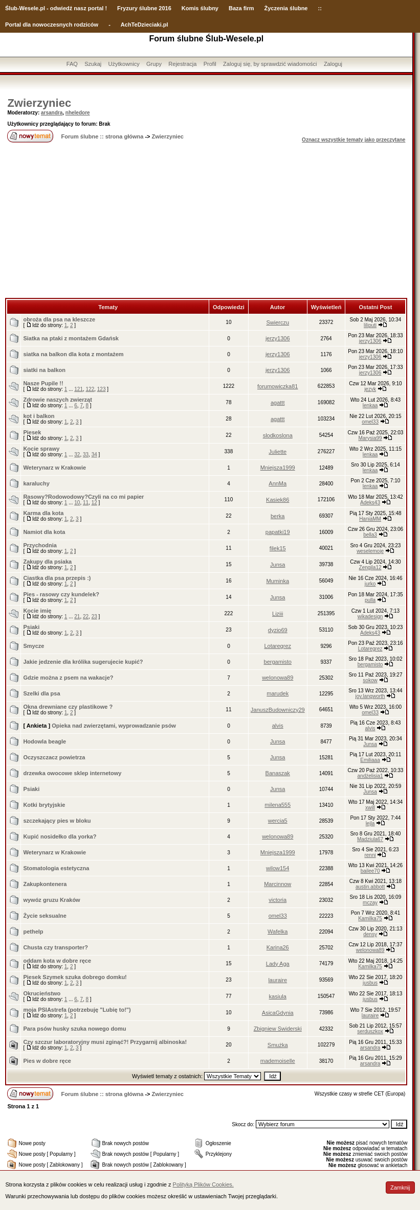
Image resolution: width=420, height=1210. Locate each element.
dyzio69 (278, 630)
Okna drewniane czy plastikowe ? (68, 707)
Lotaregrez (277, 646)
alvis (277, 726)
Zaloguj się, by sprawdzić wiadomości (270, 64)
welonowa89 (277, 677)
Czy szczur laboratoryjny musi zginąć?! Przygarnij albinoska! (105, 1042)
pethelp (33, 931)
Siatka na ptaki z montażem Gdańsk (70, 338)
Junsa (277, 565)
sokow (370, 680)
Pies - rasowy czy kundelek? (61, 594)
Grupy (154, 64)
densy (370, 934)
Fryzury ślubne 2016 (144, 8)
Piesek (32, 432)
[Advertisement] (206, 221)
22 (86, 616)
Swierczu (277, 322)
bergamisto (278, 662)
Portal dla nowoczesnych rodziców (51, 24)
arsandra (51, 112)
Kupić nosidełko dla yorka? (59, 836)
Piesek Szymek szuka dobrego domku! (74, 977)
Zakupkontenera (45, 884)
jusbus (370, 983)
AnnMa (277, 483)
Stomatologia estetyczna (56, 868)
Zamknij (400, 1187)
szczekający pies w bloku (57, 821)
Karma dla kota (43, 513)
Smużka (278, 1045)
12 (94, 502)
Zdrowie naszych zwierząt (57, 400)
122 (90, 389)
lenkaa (370, 405)
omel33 (370, 422)
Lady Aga (278, 964)
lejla (370, 823)
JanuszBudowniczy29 (278, 710)
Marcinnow (277, 884)
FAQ (72, 64)
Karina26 (278, 947)
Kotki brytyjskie (44, 805)
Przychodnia (39, 545)
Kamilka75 (370, 918)
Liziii (277, 614)
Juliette (277, 452)
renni (369, 855)
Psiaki (31, 627)
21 (77, 616)
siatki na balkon (44, 370)
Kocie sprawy (41, 449)
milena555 (277, 805)
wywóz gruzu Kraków (51, 900)
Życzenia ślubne (286, 8)
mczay (370, 902)
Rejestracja (182, 64)
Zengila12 (370, 567)
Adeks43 (370, 502)
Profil (210, 64)
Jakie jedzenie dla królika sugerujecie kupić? (83, 662)
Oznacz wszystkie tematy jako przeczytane (353, 140)
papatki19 (278, 532)
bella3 (370, 535)
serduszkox (370, 1031)
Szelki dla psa (41, 693)
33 (86, 454)
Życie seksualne (44, 916)
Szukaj (92, 64)
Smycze (33, 646)
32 (77, 454)
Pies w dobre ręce (47, 1061)
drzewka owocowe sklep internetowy (72, 773)
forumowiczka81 (277, 386)
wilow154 (277, 868)
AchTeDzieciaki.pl (144, 24)
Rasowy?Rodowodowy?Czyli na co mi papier (83, 497)
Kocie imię (37, 611)
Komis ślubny (200, 8)
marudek (278, 693)
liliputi (370, 325)
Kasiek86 (277, 500)
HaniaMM (370, 519)
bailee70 (370, 871)
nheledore (77, 112)
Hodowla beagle (44, 741)
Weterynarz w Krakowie (54, 467)
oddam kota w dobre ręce (57, 961)
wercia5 (278, 821)
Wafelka (278, 931)
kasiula (277, 996)
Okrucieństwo (41, 993)
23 (94, 616)
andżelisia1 (370, 776)
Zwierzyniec (39, 103)
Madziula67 (370, 839)
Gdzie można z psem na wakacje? (68, 677)
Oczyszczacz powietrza (54, 757)
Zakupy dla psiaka (47, 562)
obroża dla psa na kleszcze (59, 319)
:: (319, 8)
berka (278, 516)
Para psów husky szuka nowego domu (74, 1029)
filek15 (278, 548)
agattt (278, 403)
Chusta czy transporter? (55, 947)
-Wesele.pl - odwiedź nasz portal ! (62, 8)
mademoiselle (277, 1061)
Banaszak (278, 773)
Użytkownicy (124, 64)
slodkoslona (278, 435)
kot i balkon (38, 416)
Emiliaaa (370, 760)
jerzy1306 (278, 338)
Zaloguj (333, 64)
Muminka (277, 581)
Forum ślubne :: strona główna (102, 136)
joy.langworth (370, 696)
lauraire (277, 980)
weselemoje (370, 551)
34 (94, 454)
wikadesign (370, 616)
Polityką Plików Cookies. (203, 1184)
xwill (370, 807)
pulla (370, 600)
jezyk (370, 389)
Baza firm (241, 8)
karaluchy (36, 483)
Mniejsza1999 (277, 467)
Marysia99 (370, 438)
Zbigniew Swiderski (278, 1029)
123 (101, 389)
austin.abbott (370, 887)
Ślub (11, 8)
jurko (370, 584)
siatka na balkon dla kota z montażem (73, 354)
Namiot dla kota (44, 532)
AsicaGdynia (278, 1013)
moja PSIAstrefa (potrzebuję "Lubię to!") (76, 1010)
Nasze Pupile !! (43, 383)
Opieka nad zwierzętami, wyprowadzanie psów (114, 726)
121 (78, 389)
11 (86, 502)
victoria (277, 900)
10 (77, 502)
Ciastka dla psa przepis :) (57, 578)
